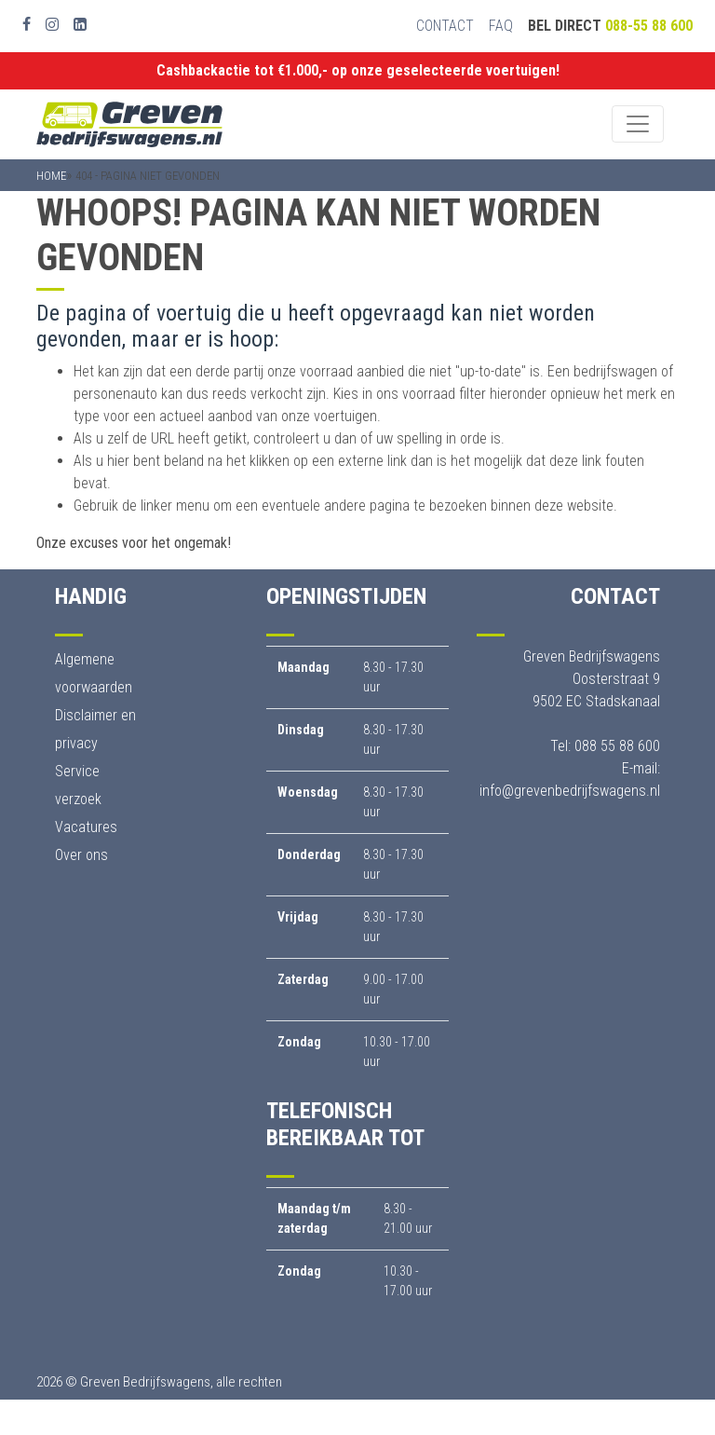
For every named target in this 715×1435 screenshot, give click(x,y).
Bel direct (610, 25)
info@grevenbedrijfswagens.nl (569, 791)
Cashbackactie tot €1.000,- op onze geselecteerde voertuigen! (358, 70)
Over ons (81, 855)
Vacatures (86, 827)
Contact (445, 25)
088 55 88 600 (617, 746)
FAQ (501, 25)
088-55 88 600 (649, 25)
